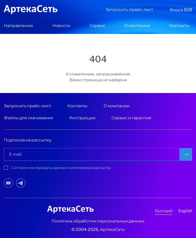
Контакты (179, 25)
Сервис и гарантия (131, 117)
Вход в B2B (181, 9)
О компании (137, 25)
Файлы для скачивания (28, 117)
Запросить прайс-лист (129, 9)
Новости (61, 25)
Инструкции (82, 117)
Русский (164, 210)
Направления (18, 25)
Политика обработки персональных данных (98, 221)
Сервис (97, 25)
